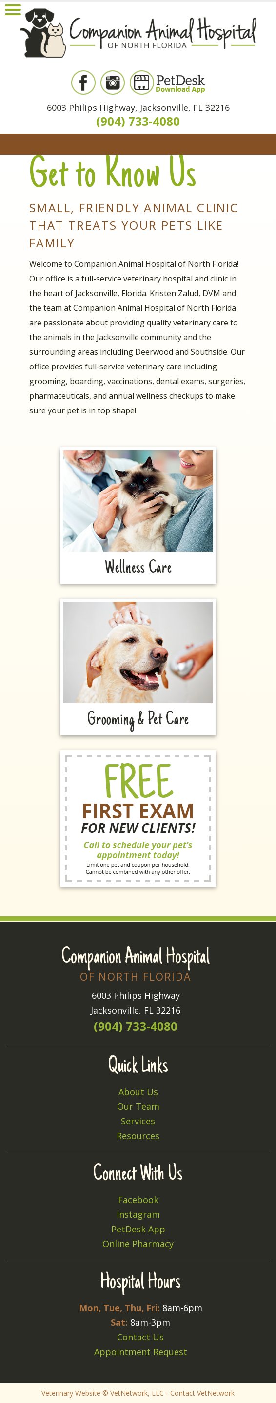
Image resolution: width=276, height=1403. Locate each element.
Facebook (138, 1200)
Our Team (138, 1106)
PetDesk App (138, 1229)
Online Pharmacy (138, 1244)
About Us (138, 1092)
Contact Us (140, 1337)
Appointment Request (140, 1352)
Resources (138, 1136)
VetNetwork (129, 1393)
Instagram (138, 1214)
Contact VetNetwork (202, 1393)
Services (138, 1121)
